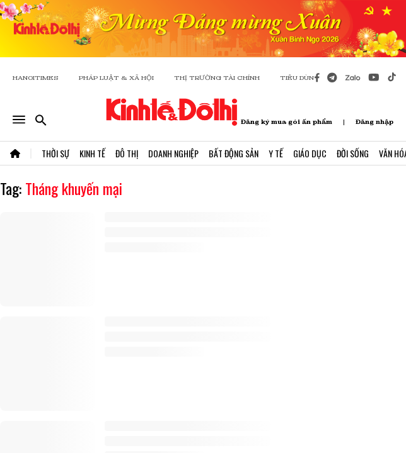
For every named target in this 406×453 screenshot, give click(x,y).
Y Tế (276, 153)
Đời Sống (353, 153)
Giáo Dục (310, 153)
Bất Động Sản (233, 153)
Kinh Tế (92, 153)
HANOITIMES (36, 78)
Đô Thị (126, 153)
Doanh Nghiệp (173, 153)
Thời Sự (55, 153)
